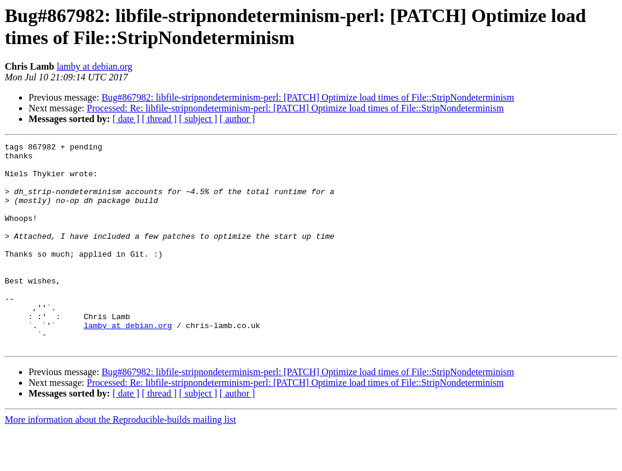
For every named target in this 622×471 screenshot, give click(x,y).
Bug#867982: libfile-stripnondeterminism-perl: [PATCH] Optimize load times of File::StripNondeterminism (308, 97)
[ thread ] (159, 119)
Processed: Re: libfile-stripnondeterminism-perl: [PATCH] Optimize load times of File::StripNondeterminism (295, 108)
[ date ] (125, 119)
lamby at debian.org (94, 66)
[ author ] (237, 119)
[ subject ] (198, 119)
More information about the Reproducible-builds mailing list (120, 461)
